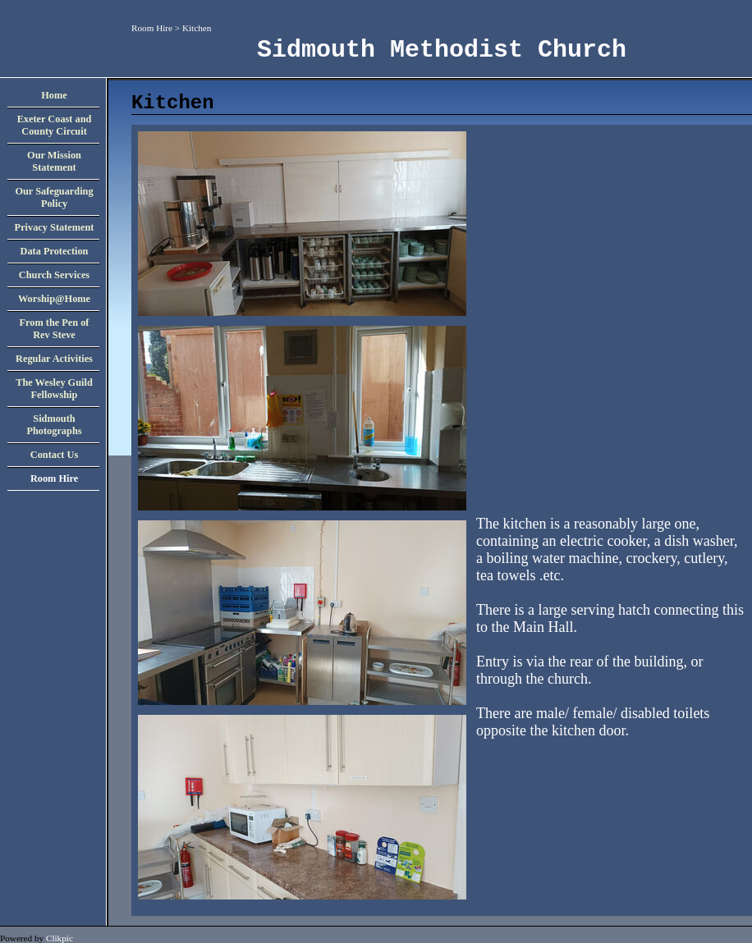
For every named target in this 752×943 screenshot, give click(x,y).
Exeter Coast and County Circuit (54, 125)
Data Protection (55, 251)
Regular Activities (54, 358)
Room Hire (151, 28)
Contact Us (54, 454)
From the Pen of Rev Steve (54, 329)
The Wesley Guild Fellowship (54, 389)
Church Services (54, 275)
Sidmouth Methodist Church (441, 50)
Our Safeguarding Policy (54, 197)
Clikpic (59, 938)
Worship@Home (54, 298)
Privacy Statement (54, 227)
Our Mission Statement (54, 161)
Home (53, 95)
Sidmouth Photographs (53, 425)
